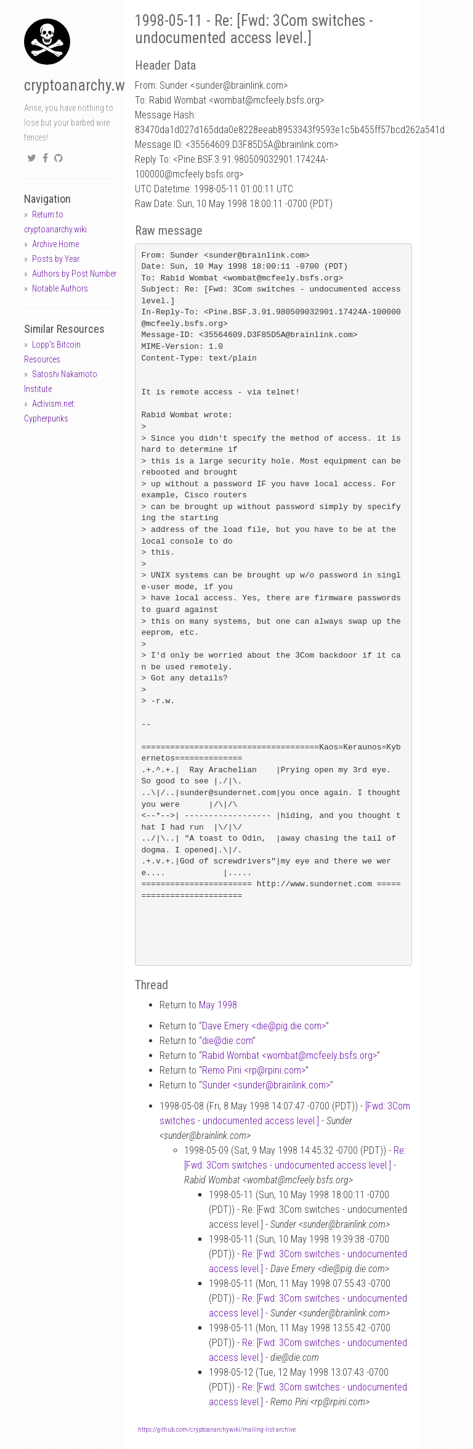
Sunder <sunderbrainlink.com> (266, 1085)
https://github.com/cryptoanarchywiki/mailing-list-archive (217, 1430)
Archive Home (55, 244)
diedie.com (227, 1041)
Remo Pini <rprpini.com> (253, 1070)
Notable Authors (60, 288)
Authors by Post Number (74, 274)
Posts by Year (55, 259)
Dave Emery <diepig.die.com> (264, 1026)
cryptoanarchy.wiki (82, 85)
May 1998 (218, 1005)
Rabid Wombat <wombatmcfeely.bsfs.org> (289, 1055)
